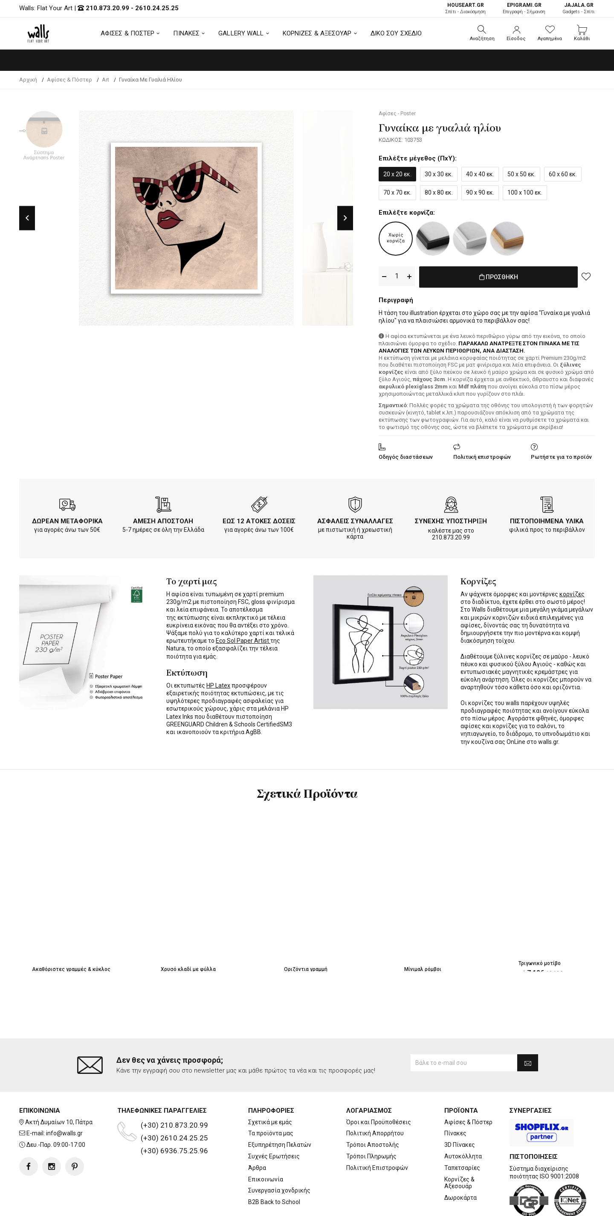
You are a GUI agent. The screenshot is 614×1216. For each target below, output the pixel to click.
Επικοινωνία (265, 1144)
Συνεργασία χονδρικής (279, 1156)
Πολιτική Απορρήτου (375, 1099)
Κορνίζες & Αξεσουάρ (459, 1148)
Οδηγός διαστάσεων (406, 455)
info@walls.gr (64, 1099)
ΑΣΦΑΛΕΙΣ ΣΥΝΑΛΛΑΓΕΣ (355, 519)
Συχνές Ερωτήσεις (274, 1122)
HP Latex (218, 683)
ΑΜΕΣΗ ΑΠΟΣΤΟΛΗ (163, 519)
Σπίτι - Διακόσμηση (465, 8)
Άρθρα (257, 1133)
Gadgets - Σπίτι (578, 8)
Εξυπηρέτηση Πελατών (279, 1110)
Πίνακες (455, 1099)
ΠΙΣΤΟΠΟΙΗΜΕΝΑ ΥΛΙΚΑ (547, 519)
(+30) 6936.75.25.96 (174, 1116)
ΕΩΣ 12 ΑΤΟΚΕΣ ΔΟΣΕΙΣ (259, 519)
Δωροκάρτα (460, 1163)
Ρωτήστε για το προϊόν (561, 455)
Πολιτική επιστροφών (482, 455)
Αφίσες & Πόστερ (468, 1087)
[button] (482, 33)
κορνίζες (572, 592)
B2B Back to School (274, 1167)
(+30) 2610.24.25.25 (174, 1103)
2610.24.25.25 (157, 8)
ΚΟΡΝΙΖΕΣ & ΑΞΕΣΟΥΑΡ (317, 33)
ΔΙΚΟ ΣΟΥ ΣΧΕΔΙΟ (396, 33)
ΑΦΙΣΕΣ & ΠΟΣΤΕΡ (128, 33)
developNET (378, 1204)
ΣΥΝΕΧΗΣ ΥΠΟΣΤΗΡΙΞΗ (451, 519)
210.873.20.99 (107, 8)
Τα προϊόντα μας (270, 1099)
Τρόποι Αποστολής (372, 1110)
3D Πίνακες (459, 1110)
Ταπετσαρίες (462, 1133)
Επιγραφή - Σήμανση (524, 8)
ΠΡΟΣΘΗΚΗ (499, 276)
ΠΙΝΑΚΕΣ (186, 33)
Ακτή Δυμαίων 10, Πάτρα (59, 1087)
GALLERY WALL (241, 33)
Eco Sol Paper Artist (243, 639)
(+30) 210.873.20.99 (174, 1090)
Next (345, 218)
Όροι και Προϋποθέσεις (378, 1087)
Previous (27, 218)
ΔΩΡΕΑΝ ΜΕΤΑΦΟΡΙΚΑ (67, 519)
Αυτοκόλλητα (463, 1122)
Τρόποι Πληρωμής (371, 1122)
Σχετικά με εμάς (270, 1087)
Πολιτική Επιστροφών (377, 1133)
